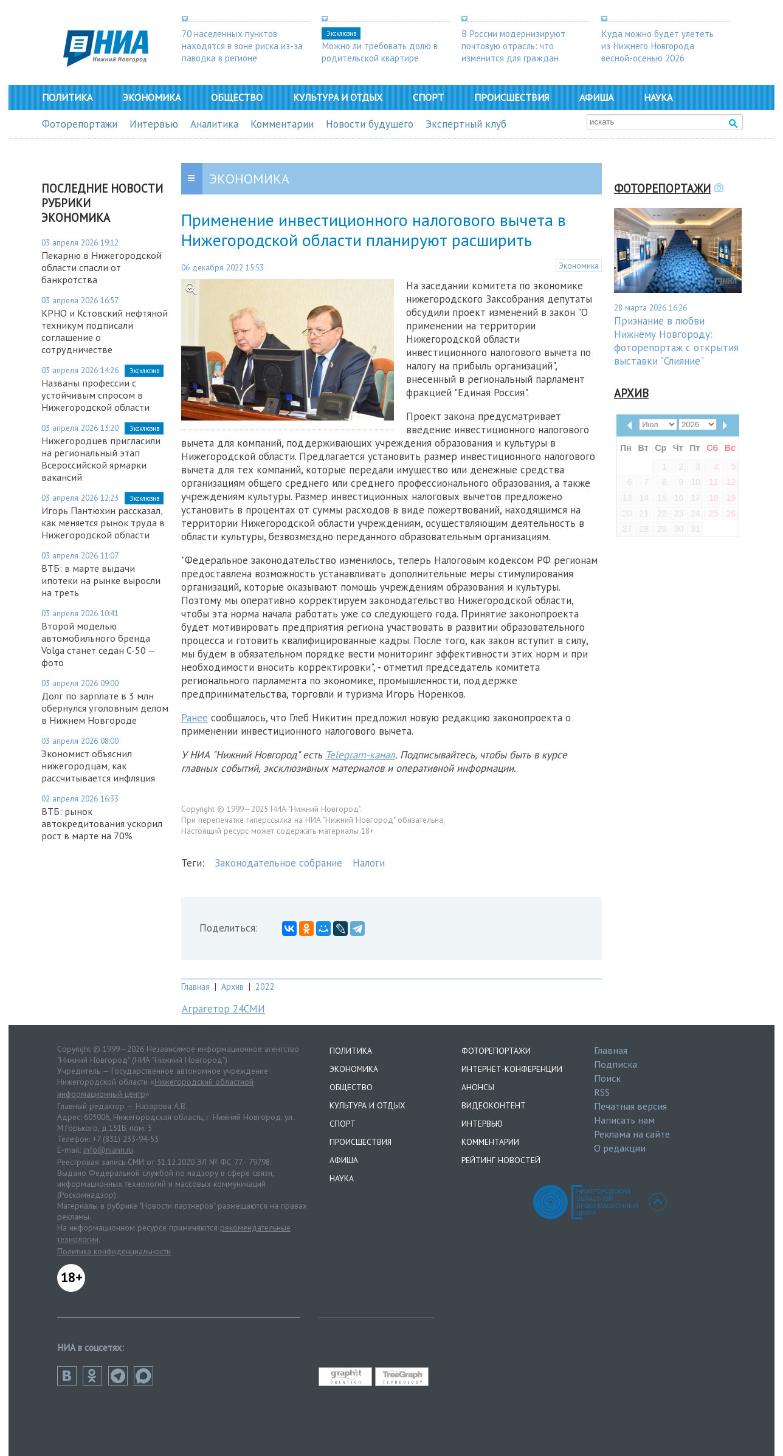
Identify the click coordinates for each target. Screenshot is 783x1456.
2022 (265, 986)
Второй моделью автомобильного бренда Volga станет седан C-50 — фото (98, 644)
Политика (67, 97)
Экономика (152, 97)
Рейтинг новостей (500, 1160)
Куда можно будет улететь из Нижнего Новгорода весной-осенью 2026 (657, 45)
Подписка (615, 1064)
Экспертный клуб (466, 124)
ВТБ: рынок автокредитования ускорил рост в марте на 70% (101, 823)
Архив (232, 986)
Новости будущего (369, 124)
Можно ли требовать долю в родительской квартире (380, 51)
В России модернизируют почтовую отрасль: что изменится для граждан (513, 45)
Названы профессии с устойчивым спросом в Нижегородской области (95, 395)
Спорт (428, 97)
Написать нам (624, 1120)
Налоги (369, 863)
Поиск (607, 1078)
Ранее (194, 717)
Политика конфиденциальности (114, 1251)
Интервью (153, 124)
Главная (195, 986)
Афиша (596, 97)
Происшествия (511, 97)
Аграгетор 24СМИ (223, 1008)
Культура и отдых (337, 97)
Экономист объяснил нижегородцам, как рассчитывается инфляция (98, 765)
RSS (602, 1092)
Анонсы (477, 1087)
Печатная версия (630, 1106)
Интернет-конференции (511, 1068)
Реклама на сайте (632, 1134)
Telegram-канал (360, 754)
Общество (237, 97)
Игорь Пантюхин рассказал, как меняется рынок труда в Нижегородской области (103, 522)
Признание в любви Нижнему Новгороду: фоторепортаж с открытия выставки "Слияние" (676, 341)
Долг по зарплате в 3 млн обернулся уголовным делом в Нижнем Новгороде (104, 708)
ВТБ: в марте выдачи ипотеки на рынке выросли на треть (100, 580)
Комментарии (282, 124)
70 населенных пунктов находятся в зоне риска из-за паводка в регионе (242, 45)
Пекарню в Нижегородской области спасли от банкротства (101, 267)
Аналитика (214, 124)
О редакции (620, 1148)
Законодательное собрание (278, 863)
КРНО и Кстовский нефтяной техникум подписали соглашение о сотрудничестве (104, 331)
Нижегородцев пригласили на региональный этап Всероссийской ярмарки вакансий (100, 458)
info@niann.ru (108, 1149)
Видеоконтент (493, 1105)
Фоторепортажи (79, 124)
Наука (658, 97)
